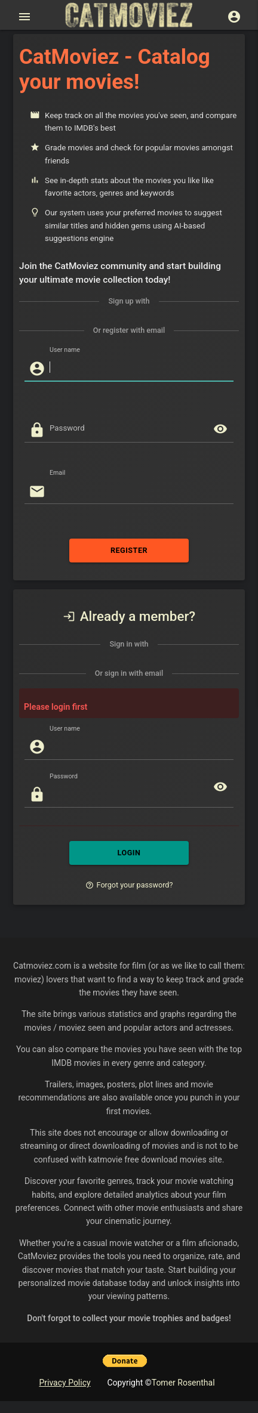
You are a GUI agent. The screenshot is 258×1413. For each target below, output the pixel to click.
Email (57, 473)
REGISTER (129, 550)
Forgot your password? (129, 884)
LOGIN (129, 853)
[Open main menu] (24, 16)
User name (65, 350)
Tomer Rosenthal (183, 1382)
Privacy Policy (64, 1382)
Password (64, 776)
